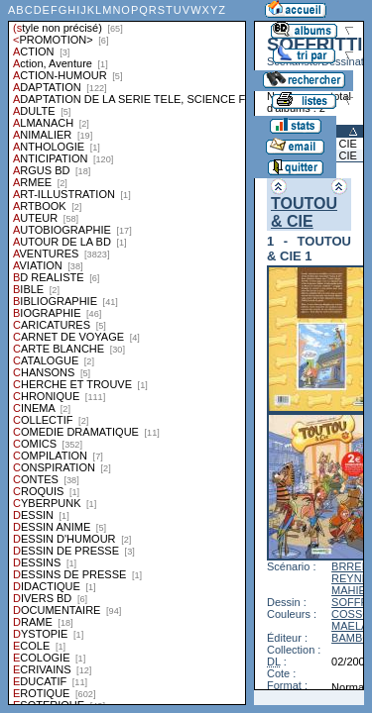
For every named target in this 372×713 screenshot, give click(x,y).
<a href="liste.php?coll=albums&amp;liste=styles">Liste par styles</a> (127, 352)
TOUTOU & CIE (304, 212)
